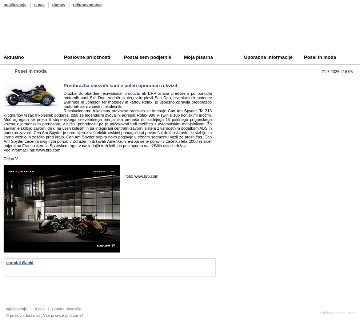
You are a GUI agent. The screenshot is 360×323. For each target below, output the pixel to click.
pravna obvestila (66, 309)
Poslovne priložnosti (87, 57)
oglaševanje (15, 5)
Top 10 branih (250, 82)
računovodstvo (87, 5)
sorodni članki (19, 263)
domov (58, 5)
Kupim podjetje (252, 104)
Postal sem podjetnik (147, 57)
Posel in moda (320, 57)
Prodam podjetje (253, 93)
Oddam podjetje (253, 115)
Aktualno (14, 57)
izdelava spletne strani (338, 313)
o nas (39, 5)
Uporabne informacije (268, 57)
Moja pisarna (198, 57)
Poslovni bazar (46, 34)
